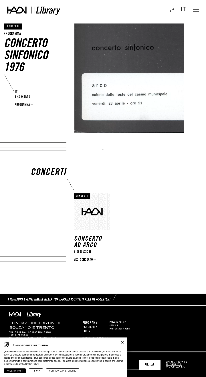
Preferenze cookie (120, 330)
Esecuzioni (90, 328)
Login (171, 10)
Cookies (114, 326)
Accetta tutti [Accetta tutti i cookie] (15, 371)
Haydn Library (38, 12)
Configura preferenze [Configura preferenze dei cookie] (62, 371)
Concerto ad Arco (88, 243)
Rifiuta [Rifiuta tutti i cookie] (36, 371)
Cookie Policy (31, 364)
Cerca (149, 365)
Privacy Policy (118, 323)
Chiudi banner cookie (122, 342)
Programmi (90, 323)
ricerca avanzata (175, 366)
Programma (22, 105)
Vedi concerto (83, 261)
